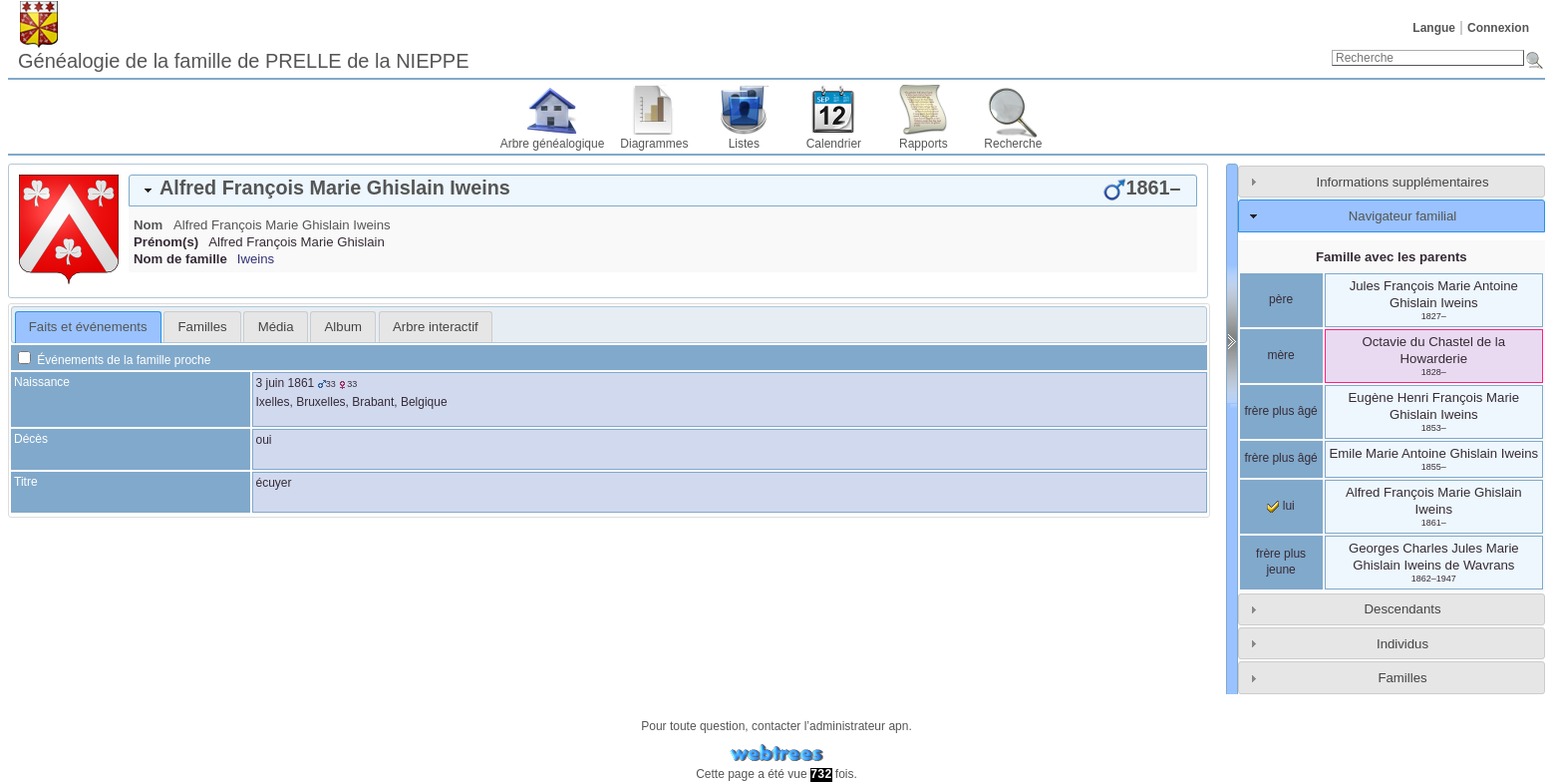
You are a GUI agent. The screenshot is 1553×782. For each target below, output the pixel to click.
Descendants (1403, 608)
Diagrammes (654, 144)
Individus (1402, 643)
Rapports (923, 144)
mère (1280, 355)
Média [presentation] (276, 326)
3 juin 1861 (285, 383)
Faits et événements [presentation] (88, 326)
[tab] (663, 190)
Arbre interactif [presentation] (435, 326)
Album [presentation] (343, 326)
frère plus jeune (1281, 562)
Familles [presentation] (202, 326)
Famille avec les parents (1391, 256)
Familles (1402, 677)
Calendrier (833, 144)
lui (1280, 506)
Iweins (255, 258)
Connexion (1498, 28)
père (1281, 299)
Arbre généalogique (552, 144)
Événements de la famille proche (114, 360)
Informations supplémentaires (1403, 182)
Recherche (1013, 144)
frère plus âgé (1280, 411)
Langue (1433, 28)
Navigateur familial (1402, 215)
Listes (744, 144)
